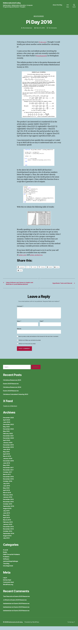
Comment (20, 310)
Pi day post (43, 43)
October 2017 (7, 476)
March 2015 (7, 523)
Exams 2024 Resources (11, 394)
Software (6, 562)
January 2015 (7, 528)
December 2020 (8, 442)
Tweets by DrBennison (10, 409)
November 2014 (8, 532)
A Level (5, 553)
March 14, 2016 (40, 28)
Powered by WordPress (33, 626)
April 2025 (6, 423)
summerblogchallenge (10, 565)
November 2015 (8, 505)
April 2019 (6, 457)
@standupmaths (42, 56)
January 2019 (7, 462)
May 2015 (6, 519)
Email (42, 325)
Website (19, 332)
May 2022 (6, 435)
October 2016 (7, 485)
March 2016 (7, 496)
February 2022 (8, 437)
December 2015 (8, 503)
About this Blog (57, 5)
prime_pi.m (23, 256)
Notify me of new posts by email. (27, 347)
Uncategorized (39, 16)
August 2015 (7, 512)
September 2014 (8, 537)
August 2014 (7, 539)
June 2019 (6, 453)
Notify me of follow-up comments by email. (30, 344)
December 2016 (8, 480)
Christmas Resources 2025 (12, 384)
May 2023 (6, 430)
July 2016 (6, 487)
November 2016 (8, 482)
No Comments (53, 28)
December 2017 (8, 471)
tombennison (28, 28)
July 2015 (6, 514)
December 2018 (8, 464)
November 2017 (8, 473)
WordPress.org (8, 588)
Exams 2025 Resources (11, 387)
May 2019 (6, 455)
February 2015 (8, 526)
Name (19, 325)
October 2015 (7, 507)
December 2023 (8, 428)
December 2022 (8, 432)
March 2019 (7, 460)
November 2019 (8, 451)
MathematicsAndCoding (13, 3)
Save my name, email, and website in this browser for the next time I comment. (38, 340)
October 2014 (7, 535)
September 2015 (8, 510)
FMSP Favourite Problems (11, 558)
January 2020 (7, 446)
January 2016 (7, 501)
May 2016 (6, 492)
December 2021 (8, 439)
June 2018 (6, 467)
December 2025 (8, 421)
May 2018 (6, 469)
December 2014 (8, 530)
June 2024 (6, 426)
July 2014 (6, 541)
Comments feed (8, 586)
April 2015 (6, 521)
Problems (6, 560)
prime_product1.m (38, 256)
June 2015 (6, 517)
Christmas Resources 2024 (12, 391)
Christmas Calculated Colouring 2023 (15, 398)
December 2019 (8, 448)
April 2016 (6, 494)
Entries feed (7, 583)
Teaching (6, 567)
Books (5, 556)
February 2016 (8, 498)
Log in (5, 581)
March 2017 (7, 478)
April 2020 (6, 444)
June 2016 (6, 489)
